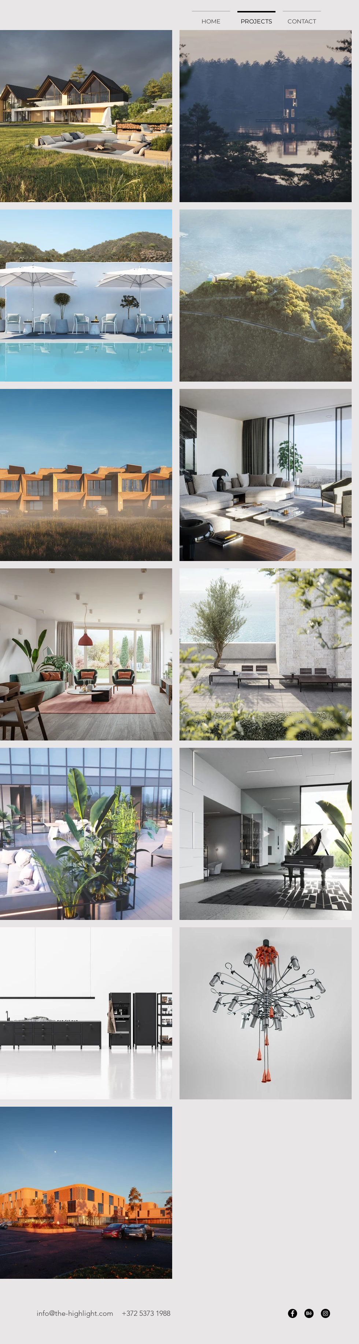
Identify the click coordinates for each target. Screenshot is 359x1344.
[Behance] (309, 1313)
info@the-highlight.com (75, 1313)
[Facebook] (292, 1313)
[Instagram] (325, 1313)
